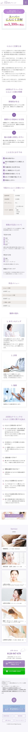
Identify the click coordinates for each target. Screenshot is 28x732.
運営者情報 (20, 715)
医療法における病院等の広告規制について (12, 688)
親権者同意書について (7, 715)
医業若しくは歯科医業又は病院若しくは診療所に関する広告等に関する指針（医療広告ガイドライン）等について (14, 691)
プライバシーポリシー (20, 720)
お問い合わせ (8, 720)
